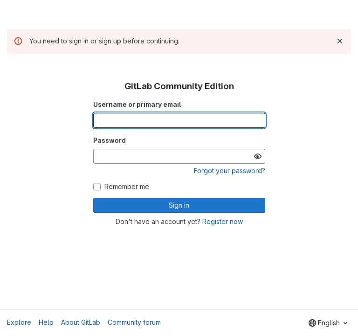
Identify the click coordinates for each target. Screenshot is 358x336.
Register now (222, 221)
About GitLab (80, 322)
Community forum (134, 322)
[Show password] (257, 156)
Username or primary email (137, 104)
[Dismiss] (339, 41)
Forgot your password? (229, 171)
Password (109, 140)
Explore (19, 322)
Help (46, 322)
